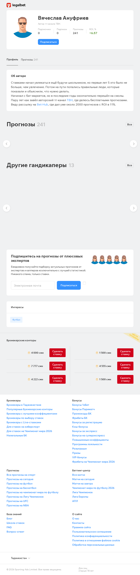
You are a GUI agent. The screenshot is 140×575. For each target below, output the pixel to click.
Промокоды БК (82, 413)
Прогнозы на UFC (17, 501)
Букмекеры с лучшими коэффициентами (32, 413)
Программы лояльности (87, 444)
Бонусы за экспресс (84, 431)
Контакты (78, 523)
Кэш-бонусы (80, 426)
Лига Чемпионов (82, 492)
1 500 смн (105, 352)
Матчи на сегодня (83, 479)
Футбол (16, 319)
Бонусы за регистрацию (87, 422)
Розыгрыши (79, 448)
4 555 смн (105, 366)
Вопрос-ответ (15, 531)
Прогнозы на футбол (19, 483)
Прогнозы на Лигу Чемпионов (25, 496)
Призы (76, 453)
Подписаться (48, 42)
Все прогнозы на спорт (21, 474)
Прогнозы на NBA (18, 505)
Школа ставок (16, 523)
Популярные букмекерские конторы (29, 409)
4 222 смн (37, 379)
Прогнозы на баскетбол (21, 488)
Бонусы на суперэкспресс (88, 435)
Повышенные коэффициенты (90, 439)
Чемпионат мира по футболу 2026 (93, 488)
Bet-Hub (42, 104)
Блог (9, 518)
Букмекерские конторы (21, 340)
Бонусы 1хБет (80, 404)
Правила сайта (81, 527)
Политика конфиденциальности (92, 536)
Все (129, 124)
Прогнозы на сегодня (20, 479)
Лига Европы (80, 496)
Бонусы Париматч (83, 409)
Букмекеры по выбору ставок (25, 418)
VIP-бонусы (79, 457)
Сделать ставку (57, 379)
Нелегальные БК (17, 435)
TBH (70, 100)
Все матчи (78, 474)
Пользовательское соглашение (91, 531)
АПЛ (75, 501)
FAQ (9, 527)
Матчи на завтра (82, 483)
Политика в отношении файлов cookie (96, 540)
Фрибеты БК (80, 418)
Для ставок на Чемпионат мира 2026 (29, 431)
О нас (75, 518)
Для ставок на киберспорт (23, 426)
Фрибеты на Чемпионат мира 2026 (93, 461)
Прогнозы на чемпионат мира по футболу (33, 492)
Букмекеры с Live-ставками (24, 422)
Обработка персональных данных (93, 544)
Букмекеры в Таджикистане (24, 404)
